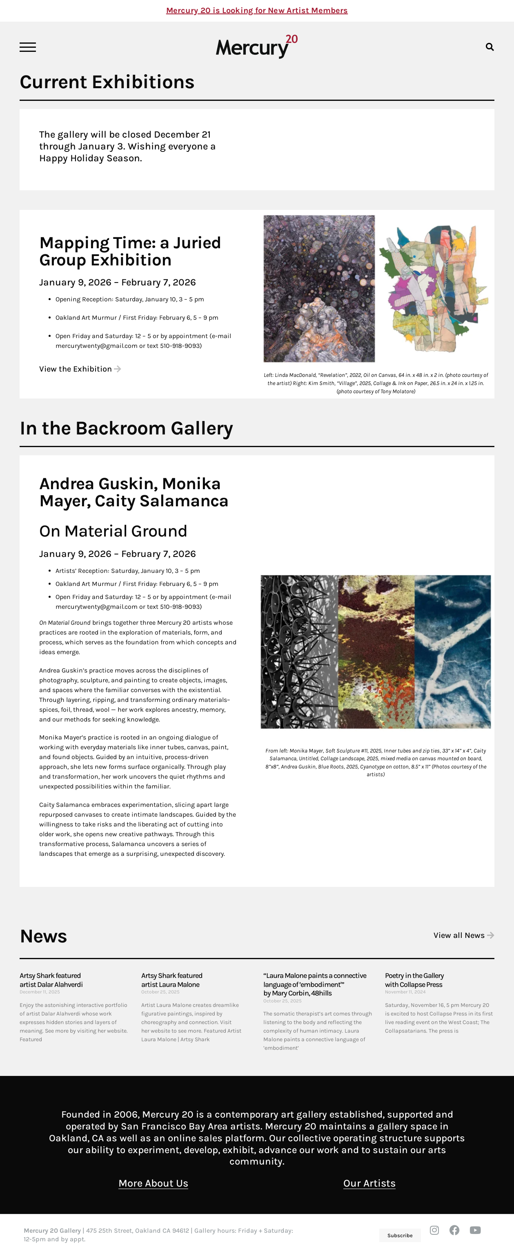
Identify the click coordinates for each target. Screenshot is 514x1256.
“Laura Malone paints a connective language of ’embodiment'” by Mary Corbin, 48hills (314, 984)
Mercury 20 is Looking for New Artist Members (257, 10)
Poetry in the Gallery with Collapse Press (414, 980)
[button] (490, 46)
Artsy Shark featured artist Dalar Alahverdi (51, 980)
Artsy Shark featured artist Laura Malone (171, 980)
